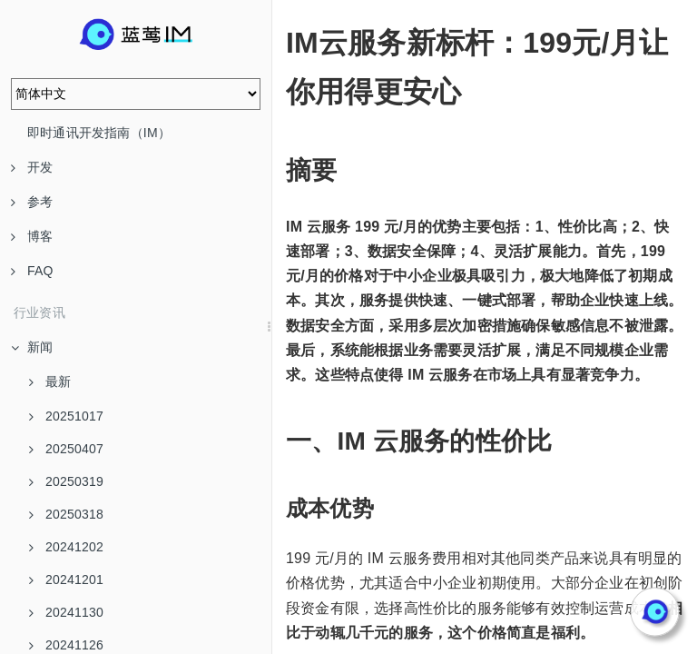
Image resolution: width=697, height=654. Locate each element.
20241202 (66, 547)
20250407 (66, 448)
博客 (32, 236)
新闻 (32, 347)
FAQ (32, 270)
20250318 (66, 514)
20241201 (66, 579)
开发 (32, 167)
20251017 (66, 416)
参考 (32, 201)
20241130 (66, 612)
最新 (50, 381)
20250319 (66, 481)
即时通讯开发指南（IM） (99, 132)
